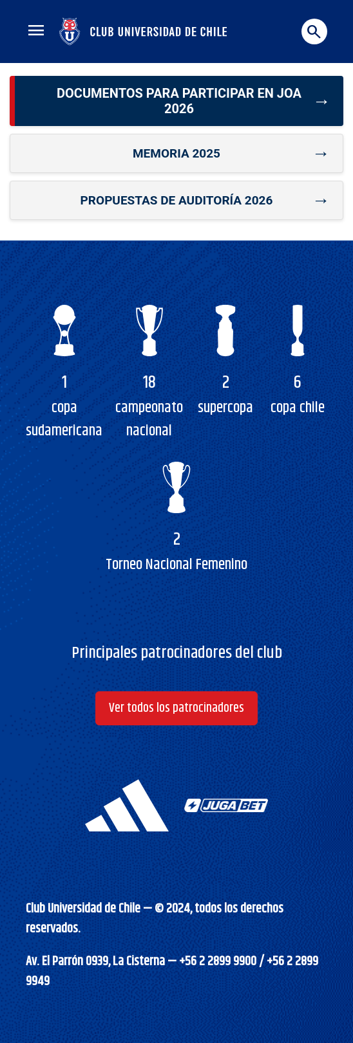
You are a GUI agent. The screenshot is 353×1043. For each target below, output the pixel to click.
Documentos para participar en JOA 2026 (179, 101)
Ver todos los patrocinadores (176, 708)
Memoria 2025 (176, 153)
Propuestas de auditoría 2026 (177, 200)
